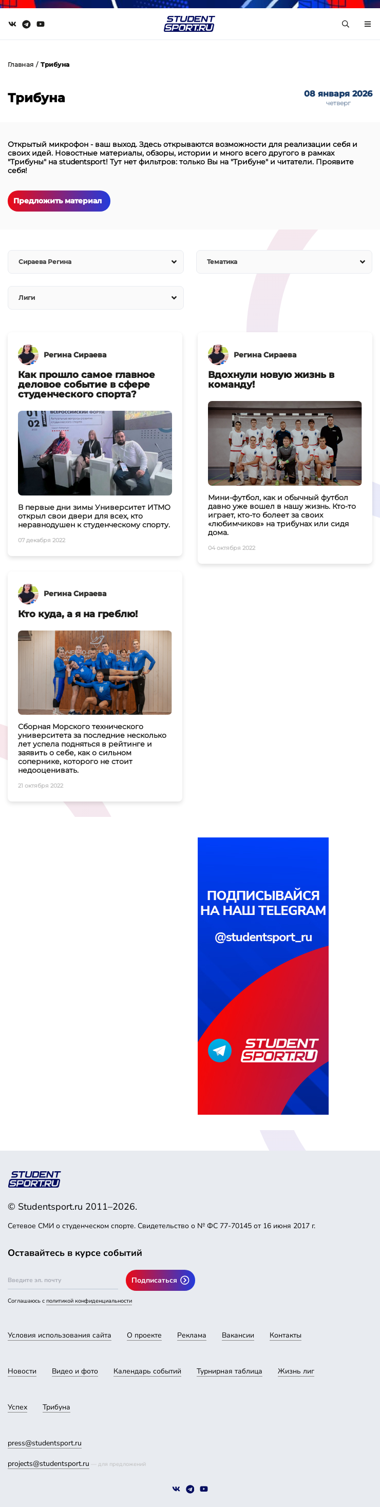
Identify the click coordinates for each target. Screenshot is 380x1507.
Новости (22, 1371)
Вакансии (238, 1335)
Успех (17, 1407)
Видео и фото (75, 1371)
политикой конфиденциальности (89, 1301)
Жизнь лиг (296, 1371)
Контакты (285, 1335)
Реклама (191, 1335)
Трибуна (56, 1407)
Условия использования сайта (59, 1335)
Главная (20, 64)
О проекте (144, 1335)
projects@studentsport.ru (48, 1463)
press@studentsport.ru (45, 1443)
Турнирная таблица (229, 1371)
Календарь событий (147, 1371)
